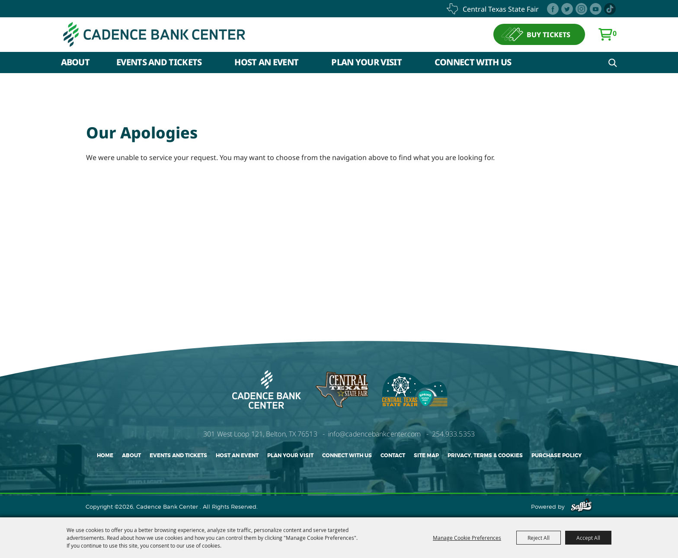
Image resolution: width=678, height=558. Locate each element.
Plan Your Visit (366, 62)
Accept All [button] (588, 537)
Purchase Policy (556, 455)
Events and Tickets (158, 62)
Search (612, 62)
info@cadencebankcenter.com (374, 434)
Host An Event (266, 62)
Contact (393, 455)
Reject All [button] (539, 537)
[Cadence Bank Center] (154, 34)
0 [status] (615, 33)
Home (105, 455)
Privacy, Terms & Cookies (485, 455)
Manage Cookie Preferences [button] (467, 537)
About (75, 62)
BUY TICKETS (548, 34)
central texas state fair (501, 9)
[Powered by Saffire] (581, 506)
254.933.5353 (453, 434)
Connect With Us (473, 62)
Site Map (426, 455)
